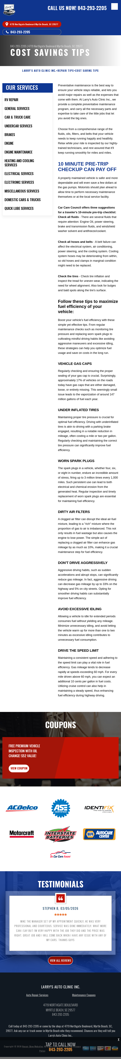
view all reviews (60, 965)
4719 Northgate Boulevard (42, 46)
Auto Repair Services (37, 999)
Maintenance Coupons (83, 999)
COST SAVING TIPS (87, 70)
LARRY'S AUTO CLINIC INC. (39, 70)
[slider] (60, 919)
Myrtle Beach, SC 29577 (69, 46)
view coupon (26, 771)
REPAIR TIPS (66, 70)
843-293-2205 (92, 7)
